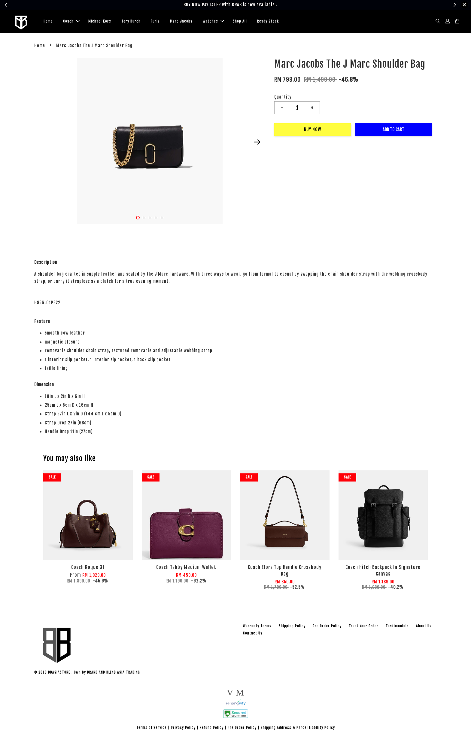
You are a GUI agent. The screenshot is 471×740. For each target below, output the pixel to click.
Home (48, 21)
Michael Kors (99, 21)
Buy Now (312, 129)
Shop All (240, 21)
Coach (71, 21)
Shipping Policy (292, 626)
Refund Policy (211, 727)
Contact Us (253, 633)
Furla (155, 21)
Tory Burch (131, 21)
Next (257, 142)
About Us (424, 626)
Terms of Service (151, 727)
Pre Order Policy (327, 626)
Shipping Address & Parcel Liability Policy (298, 727)
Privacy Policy (183, 727)
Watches (213, 21)
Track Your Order (363, 626)
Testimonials (397, 626)
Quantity (283, 96)
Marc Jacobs (181, 21)
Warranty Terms (257, 626)
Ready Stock (268, 21)
